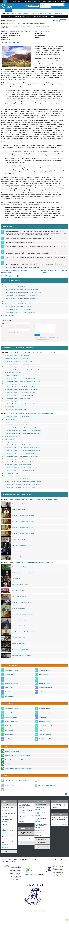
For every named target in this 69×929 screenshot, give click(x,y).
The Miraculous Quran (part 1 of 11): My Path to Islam (16, 284)
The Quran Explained (17, 557)
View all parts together (7, 315)
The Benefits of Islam (44, 670)
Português (35, 1)
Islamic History (42, 691)
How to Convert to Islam (44, 674)
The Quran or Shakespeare (18, 637)
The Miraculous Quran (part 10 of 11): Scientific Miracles (16, 309)
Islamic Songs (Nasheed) (45, 734)
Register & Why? (33, 5)
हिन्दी (58, 1)
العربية (10, 1)
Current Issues (9, 691)
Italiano (49, 1)
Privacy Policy (5, 861)
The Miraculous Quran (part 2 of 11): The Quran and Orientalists (18, 286)
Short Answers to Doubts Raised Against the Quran (24, 631)
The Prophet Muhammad (45, 687)
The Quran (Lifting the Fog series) (20, 566)
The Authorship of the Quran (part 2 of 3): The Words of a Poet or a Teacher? (21, 367)
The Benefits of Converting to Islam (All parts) (17, 759)
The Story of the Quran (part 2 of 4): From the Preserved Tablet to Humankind (21, 481)
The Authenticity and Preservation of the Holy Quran (26, 13)
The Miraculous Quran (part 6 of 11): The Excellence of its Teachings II (20, 298)
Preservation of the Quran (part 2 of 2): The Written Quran (17, 361)
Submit (37, 334)
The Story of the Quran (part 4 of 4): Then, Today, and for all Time (18, 487)
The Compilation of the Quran (19, 596)
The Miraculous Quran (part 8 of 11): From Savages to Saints (18, 303)
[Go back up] (66, 794)
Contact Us (63, 10)
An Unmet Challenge (8, 439)
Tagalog (54, 1)
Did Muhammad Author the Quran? (11, 372)
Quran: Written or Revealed (18, 539)
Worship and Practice (11, 679)
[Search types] (45, 7)
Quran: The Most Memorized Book (20, 649)
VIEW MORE (5, 847)
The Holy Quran (17, 27)
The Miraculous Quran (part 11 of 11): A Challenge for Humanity (18, 312)
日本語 (44, 1)
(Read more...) (5, 810)
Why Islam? (8, 764)
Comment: (37, 323)
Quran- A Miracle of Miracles (19, 626)
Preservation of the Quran (18, 590)
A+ (65, 20)
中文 (40, 1)
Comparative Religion (44, 683)
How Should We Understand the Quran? (21, 545)
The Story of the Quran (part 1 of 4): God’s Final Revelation (17, 478)
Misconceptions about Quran (19, 608)
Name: (3, 323)
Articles (8, 10)
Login (25, 5)
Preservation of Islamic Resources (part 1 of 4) (23, 515)
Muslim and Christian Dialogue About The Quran (23, 572)
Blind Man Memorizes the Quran (20, 584)
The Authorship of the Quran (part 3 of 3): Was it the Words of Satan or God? (21, 369)
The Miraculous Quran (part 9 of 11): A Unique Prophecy (54, 271)
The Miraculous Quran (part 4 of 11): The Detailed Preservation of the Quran (21, 292)
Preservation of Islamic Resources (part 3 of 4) (23, 527)
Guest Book (41, 10)
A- (60, 20)
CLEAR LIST (64, 824)
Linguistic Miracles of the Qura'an (20, 620)
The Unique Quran (16, 578)
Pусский (29, 1)
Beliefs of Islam (9, 674)
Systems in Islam (9, 696)
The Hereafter (42, 679)
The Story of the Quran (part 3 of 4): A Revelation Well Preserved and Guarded (21, 484)
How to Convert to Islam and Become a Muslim (17, 755)
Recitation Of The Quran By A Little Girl (21, 655)
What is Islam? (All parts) (12, 751)
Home (2, 10)
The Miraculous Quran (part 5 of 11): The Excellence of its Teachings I (20, 295)
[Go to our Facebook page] (56, 859)
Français (19, 1)
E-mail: (2, 330)
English (5, 1)
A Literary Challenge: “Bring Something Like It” (14, 409)
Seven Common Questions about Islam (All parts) (18, 768)
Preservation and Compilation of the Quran (22, 602)
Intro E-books (33, 10)
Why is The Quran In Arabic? (19, 643)
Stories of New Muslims (11, 683)
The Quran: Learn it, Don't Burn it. (20, 503)
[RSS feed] (66, 859)
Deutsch (24, 1)
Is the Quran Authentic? (9, 419)
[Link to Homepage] (6, 5)
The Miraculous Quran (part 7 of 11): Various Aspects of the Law (14, 271)
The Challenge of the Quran (10, 406)
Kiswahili (63, 1)
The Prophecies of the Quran (10, 375)
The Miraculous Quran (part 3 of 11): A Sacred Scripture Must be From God (21, 289)
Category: (4, 26)
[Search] (62, 4)
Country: (3, 326)
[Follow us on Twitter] (61, 859)
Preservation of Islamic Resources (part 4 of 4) (23, 533)
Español (14, 1)
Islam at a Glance (24, 10)
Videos (14, 10)
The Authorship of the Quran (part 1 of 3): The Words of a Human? (19, 364)
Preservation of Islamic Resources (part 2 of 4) (23, 521)
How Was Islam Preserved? (18, 509)
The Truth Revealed (17, 551)
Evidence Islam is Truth (10, 13)
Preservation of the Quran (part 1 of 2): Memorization (15, 358)
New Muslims (8, 738)
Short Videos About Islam (45, 738)
